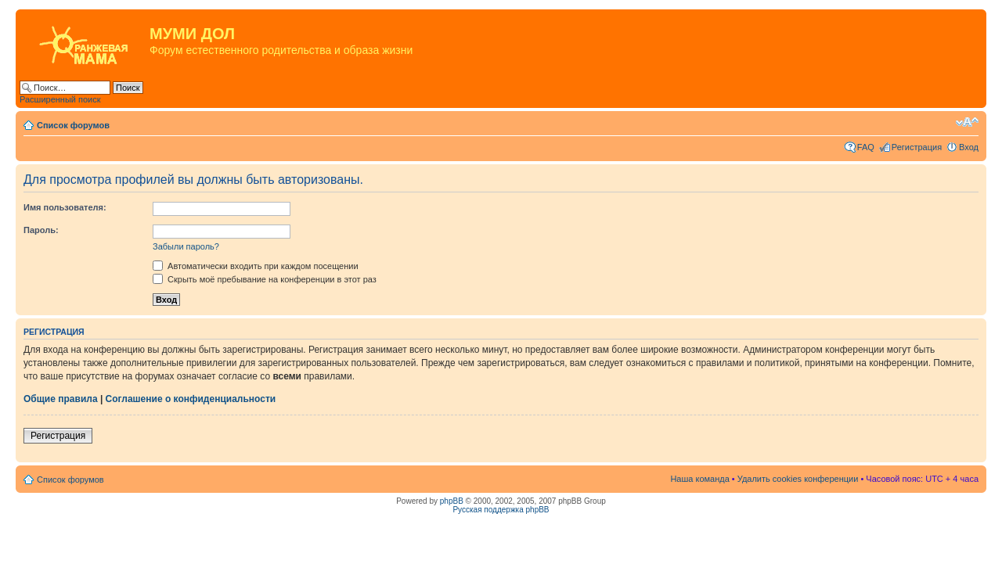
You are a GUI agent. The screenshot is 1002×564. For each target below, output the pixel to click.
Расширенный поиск (60, 99)
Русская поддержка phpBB (500, 509)
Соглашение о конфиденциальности (191, 398)
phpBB (451, 501)
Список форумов (73, 125)
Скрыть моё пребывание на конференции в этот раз (265, 279)
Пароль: (41, 230)
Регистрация (917, 147)
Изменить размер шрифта (967, 122)
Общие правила (60, 398)
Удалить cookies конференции (798, 478)
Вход (969, 147)
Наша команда (699, 478)
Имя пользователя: (64, 207)
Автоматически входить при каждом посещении (256, 266)
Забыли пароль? (186, 246)
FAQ (865, 147)
